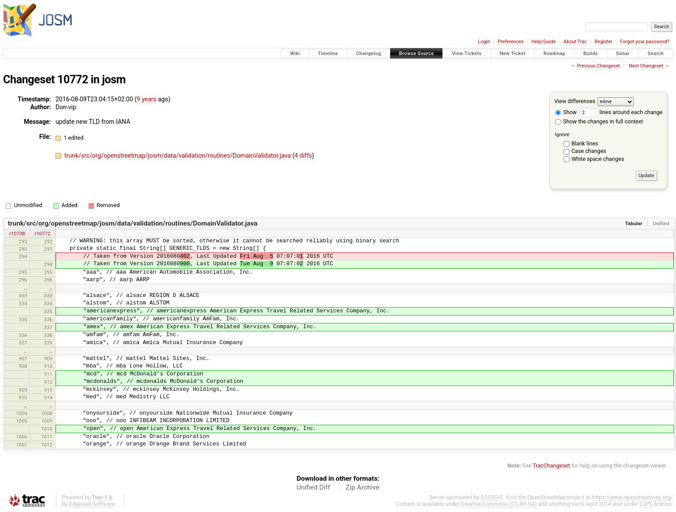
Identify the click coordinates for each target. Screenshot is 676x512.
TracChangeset (551, 465)
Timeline (328, 53)
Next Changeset (646, 66)
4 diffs (303, 155)
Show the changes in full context (599, 121)
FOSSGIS (492, 497)
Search (655, 53)
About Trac (575, 42)
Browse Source (416, 53)
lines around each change (620, 112)
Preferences (511, 42)
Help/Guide (543, 42)
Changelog (368, 53)
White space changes (598, 159)
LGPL (646, 504)
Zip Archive (362, 487)
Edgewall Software (92, 504)
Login (484, 42)
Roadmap (554, 53)
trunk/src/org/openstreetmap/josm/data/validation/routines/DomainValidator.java (178, 155)
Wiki (295, 53)
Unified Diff (313, 487)
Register (603, 42)
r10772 (43, 233)
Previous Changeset (598, 66)
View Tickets (466, 53)
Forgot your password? (644, 42)
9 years (146, 99)
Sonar (623, 53)
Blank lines (585, 143)
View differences (574, 101)
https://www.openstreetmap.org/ (632, 497)
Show (566, 112)
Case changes (589, 151)
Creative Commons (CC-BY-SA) (499, 504)
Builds (590, 53)
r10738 (17, 233)
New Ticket (513, 53)
